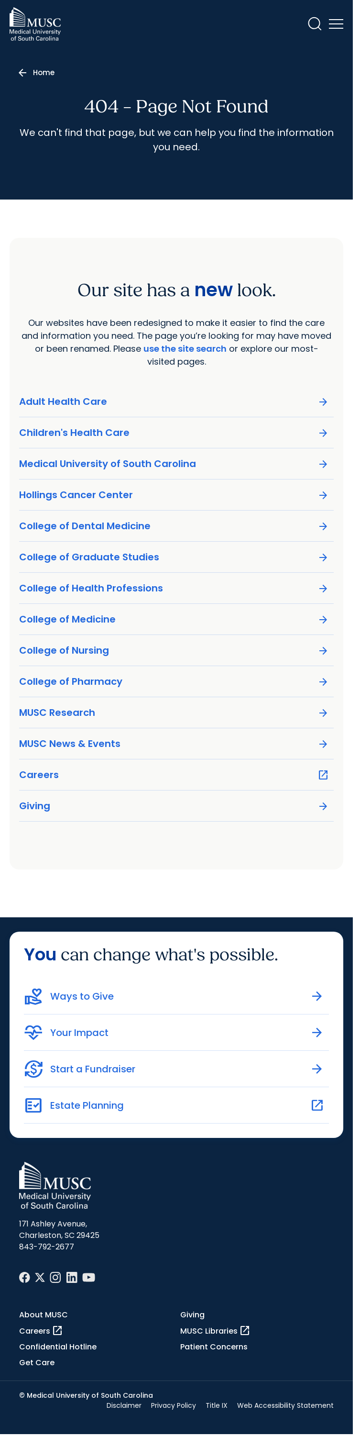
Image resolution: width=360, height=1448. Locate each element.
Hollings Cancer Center (174, 495)
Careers (174, 775)
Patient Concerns (214, 1346)
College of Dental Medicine (174, 526)
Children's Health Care (174, 433)
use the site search (185, 349)
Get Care (37, 1362)
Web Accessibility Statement (285, 1405)
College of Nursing (174, 650)
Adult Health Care (174, 402)
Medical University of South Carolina (174, 464)
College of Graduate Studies (174, 557)
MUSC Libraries (215, 1330)
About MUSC (43, 1314)
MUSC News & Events (174, 744)
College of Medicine (174, 619)
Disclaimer (124, 1405)
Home (44, 72)
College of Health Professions (174, 588)
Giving (174, 806)
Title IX (217, 1405)
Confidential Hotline (58, 1346)
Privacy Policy (173, 1405)
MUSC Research (174, 713)
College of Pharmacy (174, 682)
